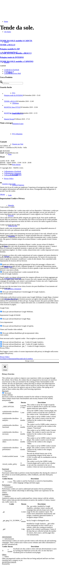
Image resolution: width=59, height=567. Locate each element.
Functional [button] (5, 469)
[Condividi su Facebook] (11, 70)
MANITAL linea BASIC (12, 113)
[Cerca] (14, 83)
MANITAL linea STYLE (12, 107)
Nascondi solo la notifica (25, 359)
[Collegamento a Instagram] (12, 289)
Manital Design (9, 119)
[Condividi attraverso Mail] (12, 73)
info (3, 194)
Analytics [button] (5, 494)
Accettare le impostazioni (8, 359)
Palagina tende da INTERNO (13, 95)
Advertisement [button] (7, 537)
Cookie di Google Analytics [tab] (9, 274)
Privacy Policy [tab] (5, 348)
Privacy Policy (5, 357)
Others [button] (4, 554)
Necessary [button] (5, 391)
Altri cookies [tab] (4, 335)
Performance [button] (6, 485)
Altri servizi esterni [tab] (6, 294)
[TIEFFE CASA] (15, 10)
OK (1, 194)
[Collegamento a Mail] (11, 175)
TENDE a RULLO (10, 101)
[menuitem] (35, 185)
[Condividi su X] (9, 71)
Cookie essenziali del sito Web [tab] (10, 225)
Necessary (7, 393)
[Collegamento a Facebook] (12, 171)
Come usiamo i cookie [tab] (7, 207)
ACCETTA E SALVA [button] (9, 562)
